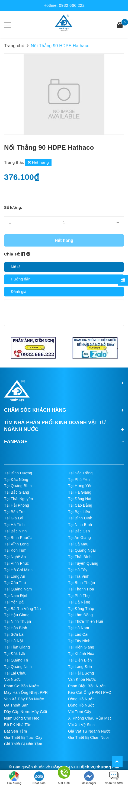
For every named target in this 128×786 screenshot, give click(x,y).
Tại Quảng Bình (18, 486)
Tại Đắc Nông (16, 479)
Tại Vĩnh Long (16, 544)
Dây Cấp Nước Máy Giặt (25, 712)
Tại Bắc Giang (16, 492)
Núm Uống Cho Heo (21, 718)
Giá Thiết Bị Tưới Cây (23, 737)
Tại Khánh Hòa (81, 653)
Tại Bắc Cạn (79, 531)
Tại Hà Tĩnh (14, 524)
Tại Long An (14, 576)
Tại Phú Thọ (78, 595)
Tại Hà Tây (77, 570)
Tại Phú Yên (79, 479)
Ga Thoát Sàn (16, 705)
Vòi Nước (12, 679)
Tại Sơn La (14, 634)
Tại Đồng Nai (79, 499)
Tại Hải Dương (81, 673)
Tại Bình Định (80, 518)
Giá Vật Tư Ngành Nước (89, 731)
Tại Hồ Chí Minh (18, 570)
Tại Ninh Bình (80, 524)
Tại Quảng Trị (16, 660)
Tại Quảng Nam (18, 589)
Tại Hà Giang (79, 492)
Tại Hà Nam (78, 628)
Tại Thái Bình (79, 557)
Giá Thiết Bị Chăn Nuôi (88, 737)
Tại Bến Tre (14, 512)
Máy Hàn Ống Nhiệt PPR (26, 692)
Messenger (89, 778)
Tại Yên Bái (14, 602)
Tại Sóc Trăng (80, 473)
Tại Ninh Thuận (17, 621)
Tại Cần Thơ (15, 582)
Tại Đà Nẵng (79, 602)
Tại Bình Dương (18, 473)
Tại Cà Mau (78, 544)
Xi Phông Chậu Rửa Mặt (89, 718)
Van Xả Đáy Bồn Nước (24, 699)
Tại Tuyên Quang (83, 563)
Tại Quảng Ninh (18, 666)
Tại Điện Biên (80, 660)
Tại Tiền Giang (17, 647)
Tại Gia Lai (13, 518)
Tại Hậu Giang (17, 615)
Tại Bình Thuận (81, 582)
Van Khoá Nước (82, 679)
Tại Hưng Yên (80, 486)
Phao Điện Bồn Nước (86, 686)
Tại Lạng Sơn (80, 666)
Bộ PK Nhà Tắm (18, 725)
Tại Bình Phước (18, 537)
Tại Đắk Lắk (14, 653)
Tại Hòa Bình (15, 628)
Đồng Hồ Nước (81, 699)
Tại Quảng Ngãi (82, 550)
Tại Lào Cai (78, 634)
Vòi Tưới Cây (79, 712)
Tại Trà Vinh (78, 576)
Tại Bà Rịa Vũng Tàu (22, 608)
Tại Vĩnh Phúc (16, 563)
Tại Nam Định (16, 595)
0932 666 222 (72, 5)
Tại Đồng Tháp (81, 608)
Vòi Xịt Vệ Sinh (81, 725)
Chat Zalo (39, 778)
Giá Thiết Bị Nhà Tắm (23, 744)
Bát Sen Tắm (15, 731)
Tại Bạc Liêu (79, 512)
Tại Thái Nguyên (18, 499)
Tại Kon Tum (15, 550)
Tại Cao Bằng (80, 505)
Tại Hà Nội (13, 641)
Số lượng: (13, 207)
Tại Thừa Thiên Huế (85, 621)
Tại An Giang (79, 537)
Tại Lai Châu (15, 673)
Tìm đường (14, 778)
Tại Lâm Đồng (80, 615)
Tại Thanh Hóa (81, 589)
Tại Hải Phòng (16, 505)
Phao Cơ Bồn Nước (21, 686)
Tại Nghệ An (15, 557)
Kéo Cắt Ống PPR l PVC (89, 692)
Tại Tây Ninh (79, 641)
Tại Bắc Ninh (15, 531)
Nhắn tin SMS (114, 778)
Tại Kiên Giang (81, 647)
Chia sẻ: (12, 254)
